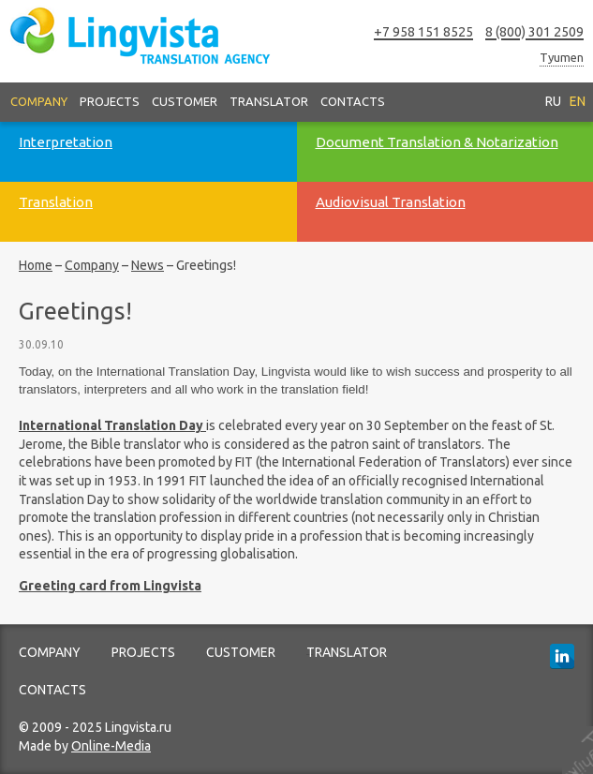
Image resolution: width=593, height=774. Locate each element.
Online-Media (111, 745)
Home (35, 265)
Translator (269, 101)
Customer (184, 101)
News (147, 265)
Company (38, 101)
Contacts (352, 101)
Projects (110, 101)
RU (553, 101)
